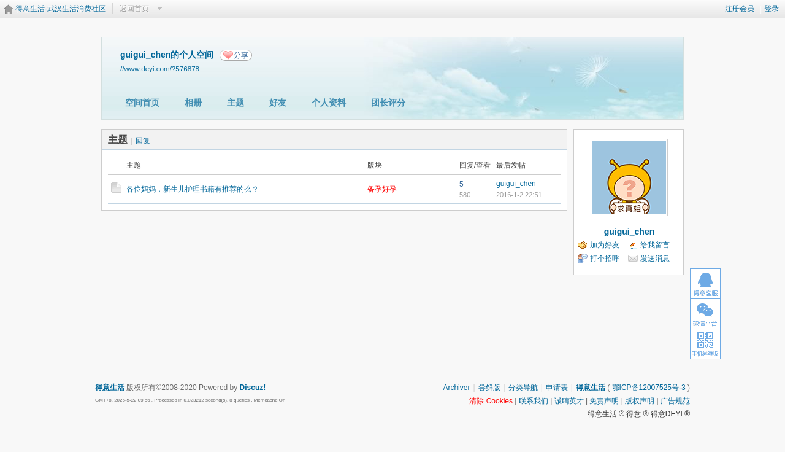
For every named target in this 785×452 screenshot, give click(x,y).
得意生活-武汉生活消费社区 (60, 8)
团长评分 (388, 102)
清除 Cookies (491, 401)
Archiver (456, 387)
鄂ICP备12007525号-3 (649, 387)
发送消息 (655, 258)
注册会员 (739, 8)
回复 (143, 140)
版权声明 (639, 401)
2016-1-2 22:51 (519, 194)
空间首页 (142, 102)
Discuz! (253, 387)
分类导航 (523, 387)
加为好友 (604, 245)
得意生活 (590, 387)
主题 (235, 102)
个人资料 (329, 102)
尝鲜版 (489, 387)
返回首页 (134, 8)
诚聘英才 (569, 401)
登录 (771, 8)
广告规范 (675, 401)
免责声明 (604, 401)
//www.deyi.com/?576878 (159, 68)
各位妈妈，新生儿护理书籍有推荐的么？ (192, 189)
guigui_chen (516, 183)
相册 (193, 102)
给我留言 (655, 245)
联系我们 (533, 401)
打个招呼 (604, 258)
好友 (277, 102)
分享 (241, 55)
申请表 (557, 387)
